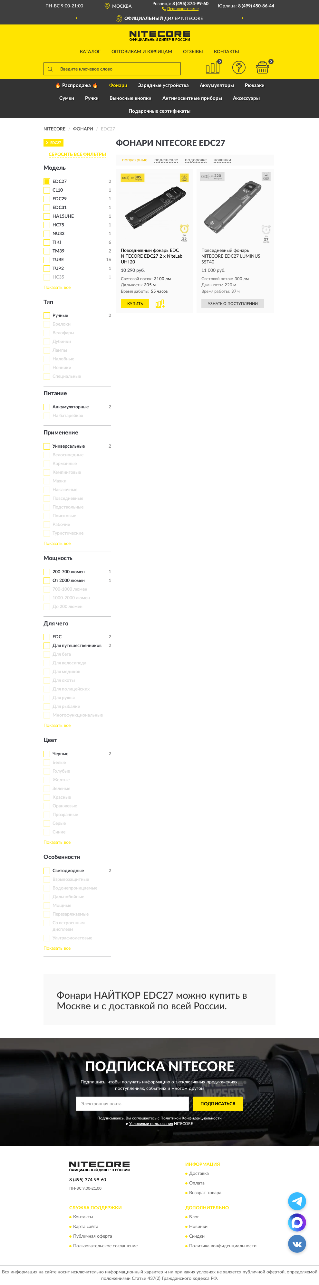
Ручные (60, 315)
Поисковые (64, 516)
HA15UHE (63, 216)
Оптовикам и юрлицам (141, 52)
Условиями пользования (151, 1124)
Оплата (197, 1183)
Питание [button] (55, 393)
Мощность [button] (58, 558)
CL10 (58, 190)
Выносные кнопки (130, 98)
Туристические (68, 533)
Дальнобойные (68, 897)
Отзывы (193, 52)
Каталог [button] (90, 52)
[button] (180, 8)
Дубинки (62, 341)
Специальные (67, 376)
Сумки (66, 98)
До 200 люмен (67, 606)
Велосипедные (68, 455)
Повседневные (68, 498)
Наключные (65, 490)
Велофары (63, 333)
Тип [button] (48, 302)
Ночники (62, 368)
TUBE (58, 260)
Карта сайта (85, 1227)
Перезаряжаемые (71, 914)
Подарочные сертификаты (159, 111)
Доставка (199, 1173)
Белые (59, 762)
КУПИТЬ (135, 304)
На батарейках (68, 416)
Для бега (62, 654)
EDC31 (60, 207)
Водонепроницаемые (75, 888)
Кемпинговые (67, 472)
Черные (60, 754)
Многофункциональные (78, 715)
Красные (62, 797)
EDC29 (60, 199)
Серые (59, 823)
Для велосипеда (69, 663)
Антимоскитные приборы (192, 98)
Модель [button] (55, 168)
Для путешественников (77, 645)
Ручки (92, 98)
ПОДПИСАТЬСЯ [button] (218, 1104)
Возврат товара (205, 1193)
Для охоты (64, 680)
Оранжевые (65, 806)
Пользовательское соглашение (105, 1246)
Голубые (61, 771)
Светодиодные (68, 871)
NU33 (58, 234)
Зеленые (61, 788)
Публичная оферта (92, 1236)
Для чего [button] (56, 624)
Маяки (59, 481)
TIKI (57, 242)
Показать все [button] (57, 287)
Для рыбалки (66, 706)
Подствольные (68, 507)
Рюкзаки (255, 85)
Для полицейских (71, 689)
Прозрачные (65, 815)
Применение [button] (61, 433)
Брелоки (62, 324)
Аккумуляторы (217, 85)
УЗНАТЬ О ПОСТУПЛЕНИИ (233, 304)
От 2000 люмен (69, 580)
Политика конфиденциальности (222, 1246)
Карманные (65, 464)
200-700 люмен (69, 572)
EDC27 (60, 181)
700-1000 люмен (70, 589)
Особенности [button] (62, 857)
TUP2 (58, 268)
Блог (194, 1217)
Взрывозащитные (71, 879)
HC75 (58, 225)
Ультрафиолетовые (72, 938)
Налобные (63, 359)
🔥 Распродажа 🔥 (76, 85)
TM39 (58, 251)
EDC (57, 637)
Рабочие (61, 524)
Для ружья (64, 698)
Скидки (197, 1236)
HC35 (58, 277)
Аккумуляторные (71, 407)
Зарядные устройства (163, 85)
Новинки (198, 1227)
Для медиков (66, 672)
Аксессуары (246, 98)
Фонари (118, 85)
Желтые (61, 780)
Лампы (60, 350)
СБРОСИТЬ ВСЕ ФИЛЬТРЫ (77, 154)
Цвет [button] (50, 740)
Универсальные (69, 446)
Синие (59, 832)
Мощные (62, 905)
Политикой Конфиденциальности (191, 1118)
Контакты (226, 52)
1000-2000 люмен (71, 598)
